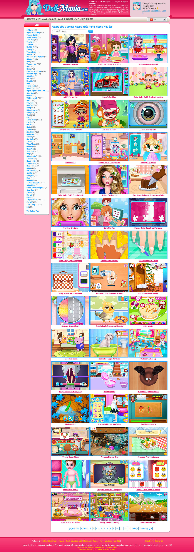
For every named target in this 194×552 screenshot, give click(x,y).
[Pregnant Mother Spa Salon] (109, 408)
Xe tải (29, 142)
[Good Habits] (70, 146)
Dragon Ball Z (32, 35)
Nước (29, 127)
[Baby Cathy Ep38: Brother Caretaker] (148, 81)
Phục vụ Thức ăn (34, 71)
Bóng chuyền (32, 110)
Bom (28, 178)
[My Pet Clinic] (70, 408)
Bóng (29, 108)
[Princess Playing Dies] (109, 441)
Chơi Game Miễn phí (87, 549)
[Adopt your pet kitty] (148, 114)
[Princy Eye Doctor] (109, 179)
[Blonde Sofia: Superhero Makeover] (148, 212)
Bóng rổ (30, 112)
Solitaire (30, 159)
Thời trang (31, 205)
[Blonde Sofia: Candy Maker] (109, 146)
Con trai (30, 105)
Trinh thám (31, 144)
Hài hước (30, 139)
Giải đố (29, 173)
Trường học (31, 64)
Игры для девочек (96, 547)
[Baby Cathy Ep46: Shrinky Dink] (70, 179)
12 (125, 528)
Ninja (29, 154)
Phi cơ (29, 122)
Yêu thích (146, 11)
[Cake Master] (148, 310)
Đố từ (29, 125)
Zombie (30, 81)
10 (117, 528)
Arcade (29, 54)
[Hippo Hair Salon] (70, 343)
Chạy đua (30, 190)
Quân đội (30, 180)
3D (28, 207)
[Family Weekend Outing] (109, 506)
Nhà (28, 62)
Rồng (29, 69)
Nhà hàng (30, 134)
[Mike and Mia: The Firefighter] (70, 114)
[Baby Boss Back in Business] (70, 277)
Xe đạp (29, 49)
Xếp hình (30, 132)
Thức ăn (30, 45)
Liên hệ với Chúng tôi (154, 541)
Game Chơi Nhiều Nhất (68, 19)
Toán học (30, 151)
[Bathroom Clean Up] (148, 343)
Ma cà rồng (32, 171)
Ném (28, 83)
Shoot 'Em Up (32, 37)
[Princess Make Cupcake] (148, 48)
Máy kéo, (30, 103)
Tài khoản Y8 (32, 98)
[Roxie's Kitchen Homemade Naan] (109, 277)
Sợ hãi (29, 137)
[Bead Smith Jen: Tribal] (70, 506)
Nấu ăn (29, 59)
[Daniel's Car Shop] (109, 81)
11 (121, 528)
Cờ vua (29, 197)
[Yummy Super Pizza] (70, 441)
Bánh (29, 168)
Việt (153, 19)
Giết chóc (30, 76)
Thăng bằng (31, 52)
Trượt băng (31, 163)
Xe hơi (29, 129)
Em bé (29, 202)
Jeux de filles (111, 547)
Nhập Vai (30, 149)
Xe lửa (29, 192)
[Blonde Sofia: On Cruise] (148, 245)
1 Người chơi (32, 200)
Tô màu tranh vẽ (33, 183)
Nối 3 (29, 79)
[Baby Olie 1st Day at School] (109, 48)
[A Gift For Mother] (70, 81)
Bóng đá (30, 176)
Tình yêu (30, 40)
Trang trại (31, 86)
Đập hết (30, 146)
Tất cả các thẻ (33, 211)
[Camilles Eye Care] (70, 212)
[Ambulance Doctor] (70, 474)
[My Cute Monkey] (109, 114)
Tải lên (44, 541)
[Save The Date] (109, 212)
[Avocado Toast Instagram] (148, 441)
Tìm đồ (29, 42)
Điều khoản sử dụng (56, 541)
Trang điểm (31, 120)
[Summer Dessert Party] (70, 310)
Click (28, 117)
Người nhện (31, 161)
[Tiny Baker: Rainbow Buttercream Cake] (148, 179)
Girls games (82, 547)
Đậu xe (29, 96)
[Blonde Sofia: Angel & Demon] (148, 474)
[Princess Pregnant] (70, 48)
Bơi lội (29, 195)
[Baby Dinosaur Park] (148, 506)
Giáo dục (30, 93)
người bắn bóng (33, 33)
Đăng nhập (156, 11)
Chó (28, 115)
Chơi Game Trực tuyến (106, 549)
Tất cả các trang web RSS (110, 541)
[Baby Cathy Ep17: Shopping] (70, 245)
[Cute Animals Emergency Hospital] (109, 310)
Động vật (30, 88)
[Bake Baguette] (109, 375)
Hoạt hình (31, 166)
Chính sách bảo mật (74, 541)
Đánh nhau (31, 185)
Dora (28, 66)
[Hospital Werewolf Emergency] (109, 474)
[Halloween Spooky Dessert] (148, 375)
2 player (30, 30)
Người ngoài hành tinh (36, 91)
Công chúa (31, 156)
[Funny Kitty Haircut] (148, 146)
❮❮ (74, 528)
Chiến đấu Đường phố (36, 188)
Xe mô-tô (31, 47)
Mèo (28, 100)
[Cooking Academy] (148, 408)
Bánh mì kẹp (32, 74)
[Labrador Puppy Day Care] (109, 343)
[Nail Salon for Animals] (109, 245)
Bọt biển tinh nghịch (35, 57)
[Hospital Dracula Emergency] (70, 375)
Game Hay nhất (49, 19)
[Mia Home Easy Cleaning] (148, 277)
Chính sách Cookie (90, 541)
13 (129, 528)
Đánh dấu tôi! (86, 19)
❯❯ (146, 528)
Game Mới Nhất (33, 19)
